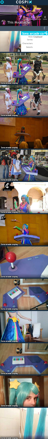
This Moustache (18, 22)
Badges (31, 18)
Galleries (38, 18)
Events (45, 18)
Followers (24, 18)
